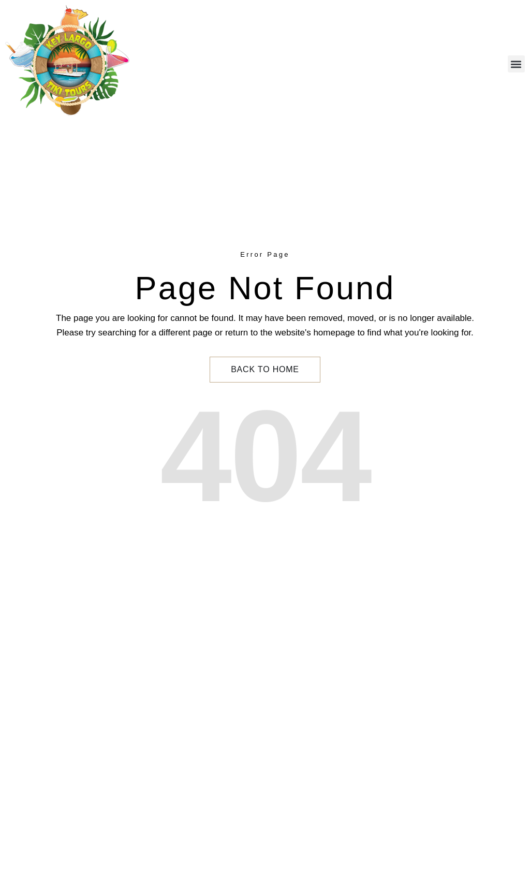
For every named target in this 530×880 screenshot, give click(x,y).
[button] (516, 63)
